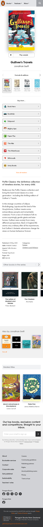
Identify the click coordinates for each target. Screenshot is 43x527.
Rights (24, 467)
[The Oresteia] (29, 284)
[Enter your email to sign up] (19, 434)
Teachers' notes (8, 483)
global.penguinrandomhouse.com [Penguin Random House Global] (14, 523)
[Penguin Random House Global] (8, 518)
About (4, 456)
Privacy (24, 475)
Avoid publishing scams (29, 471)
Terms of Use (28, 442)
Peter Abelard (10, 306)
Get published (7, 474)
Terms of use (26, 478)
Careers (24, 456)
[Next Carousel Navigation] (39, 264)
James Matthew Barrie (31, 406)
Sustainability (7, 478)
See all (4, 352)
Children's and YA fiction (30, 248)
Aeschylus (29, 301)
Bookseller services (9, 460)
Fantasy (24, 245)
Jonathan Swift (21, 66)
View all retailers (21, 172)
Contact (5, 465)
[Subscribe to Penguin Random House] (38, 434)
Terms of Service (23, 513)
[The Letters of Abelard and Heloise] (10, 284)
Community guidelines (29, 460)
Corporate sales (8, 469)
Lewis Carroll (11, 408)
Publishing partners (28, 464)
